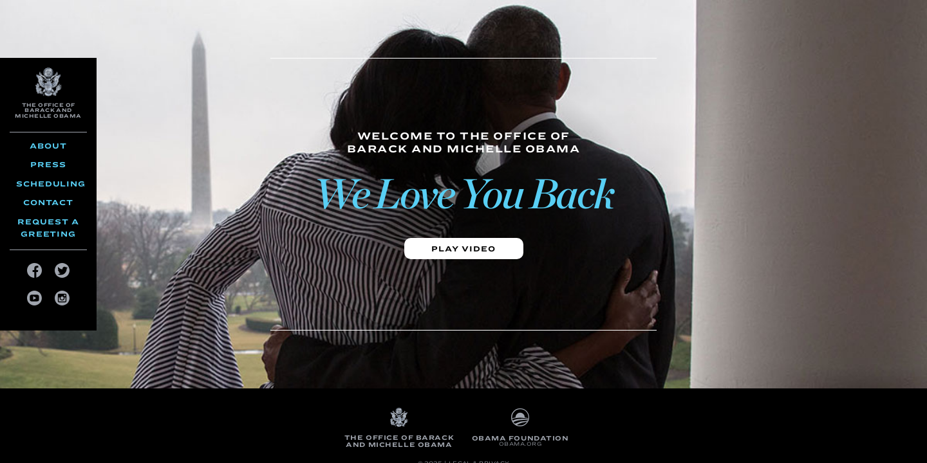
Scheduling (51, 183)
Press (48, 164)
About (48, 145)
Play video (463, 248)
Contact (48, 202)
